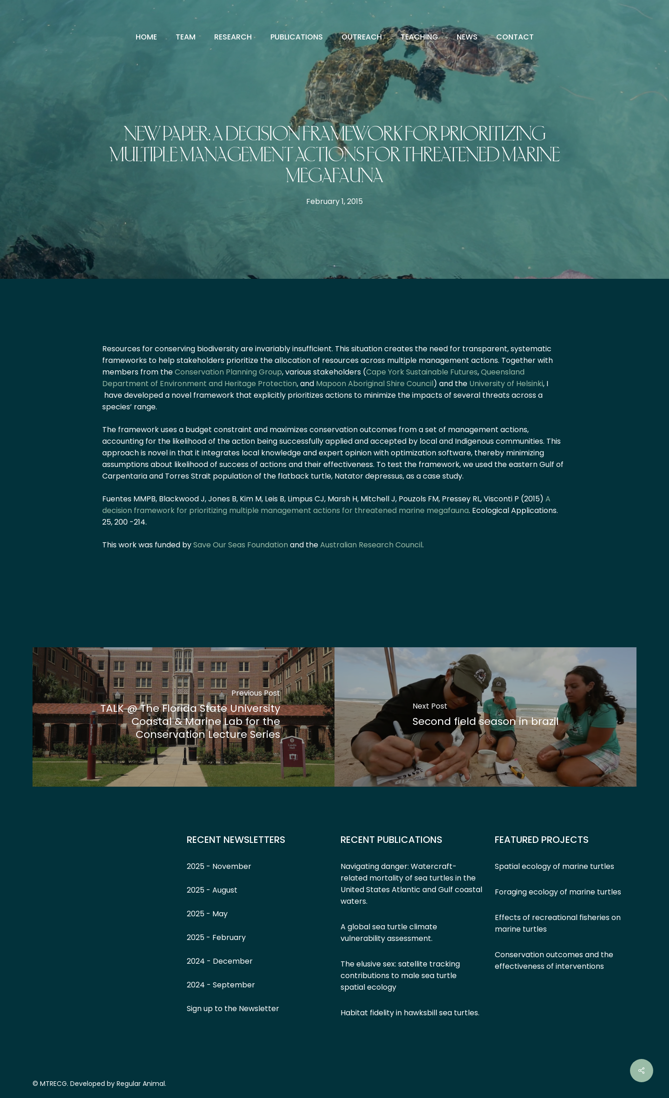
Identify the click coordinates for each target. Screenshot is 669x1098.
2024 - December (220, 961)
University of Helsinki (506, 383)
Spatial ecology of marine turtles (554, 866)
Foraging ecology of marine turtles (558, 892)
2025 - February (216, 937)
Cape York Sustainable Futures (422, 372)
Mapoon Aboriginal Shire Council (374, 383)
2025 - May (207, 913)
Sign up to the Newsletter (233, 1008)
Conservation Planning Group (228, 372)
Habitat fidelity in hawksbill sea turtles (409, 1012)
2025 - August (212, 890)
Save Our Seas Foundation (240, 544)
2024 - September (221, 985)
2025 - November (219, 866)
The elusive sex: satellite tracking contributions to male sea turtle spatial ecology (400, 976)
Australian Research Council (371, 544)
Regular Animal (141, 1083)
